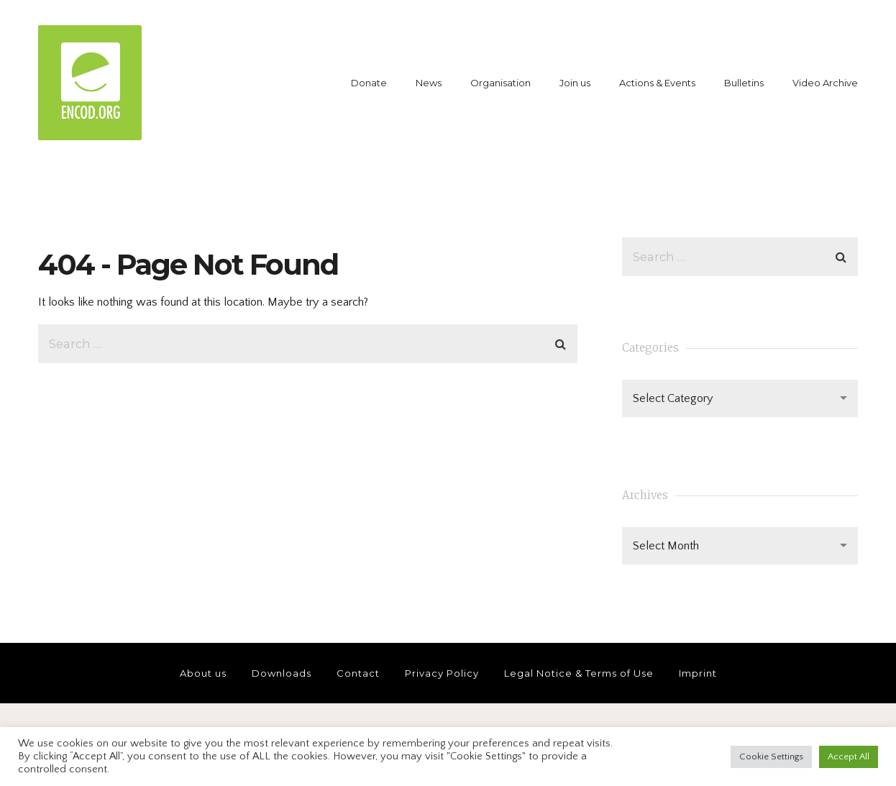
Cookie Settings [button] (771, 756)
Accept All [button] (848, 756)
